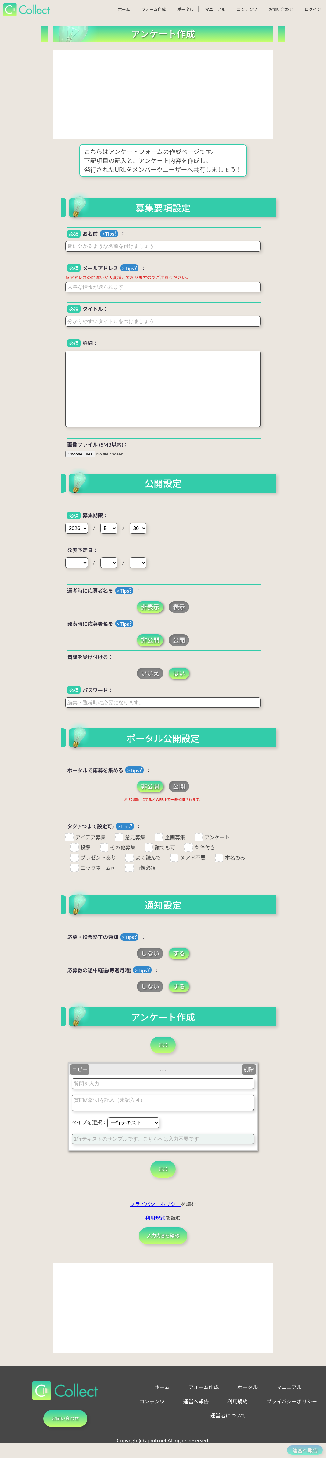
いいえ (150, 673)
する (179, 953)
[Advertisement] (163, 94)
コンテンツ (247, 9)
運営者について (228, 1431)
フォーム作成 (153, 9)
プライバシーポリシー (155, 1213)
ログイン (313, 9)
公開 (179, 640)
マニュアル (215, 9)
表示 (179, 607)
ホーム (124, 9)
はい (179, 673)
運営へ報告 (196, 1416)
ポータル (185, 9)
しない (150, 953)
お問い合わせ (281, 9)
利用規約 (155, 1227)
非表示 (150, 607)
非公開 (150, 640)
